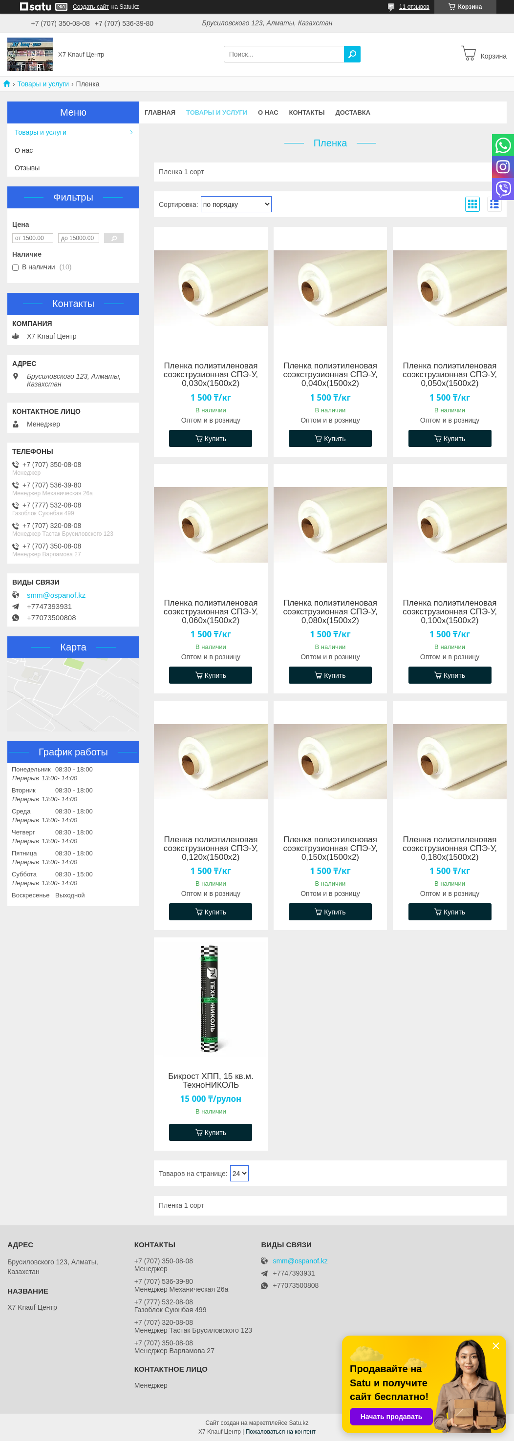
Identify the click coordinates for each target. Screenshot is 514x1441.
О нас (268, 112)
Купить (215, 439)
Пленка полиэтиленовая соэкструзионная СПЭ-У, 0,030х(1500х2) (211, 375)
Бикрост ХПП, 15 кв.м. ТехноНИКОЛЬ (210, 1081)
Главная (160, 112)
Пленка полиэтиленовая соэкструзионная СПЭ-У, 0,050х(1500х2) (450, 375)
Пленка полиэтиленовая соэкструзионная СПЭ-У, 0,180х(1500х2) (450, 848)
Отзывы (27, 168)
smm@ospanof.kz (56, 595)
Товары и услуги (43, 84)
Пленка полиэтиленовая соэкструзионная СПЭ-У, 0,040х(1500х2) (330, 375)
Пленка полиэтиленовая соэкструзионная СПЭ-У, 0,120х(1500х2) (211, 848)
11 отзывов (414, 6)
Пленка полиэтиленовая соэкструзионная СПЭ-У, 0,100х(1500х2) (450, 612)
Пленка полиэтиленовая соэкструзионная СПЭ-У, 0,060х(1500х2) (211, 612)
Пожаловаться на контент (281, 1431)
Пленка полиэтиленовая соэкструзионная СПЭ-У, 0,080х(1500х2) (330, 612)
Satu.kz (298, 1423)
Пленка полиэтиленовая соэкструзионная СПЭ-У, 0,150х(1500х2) (330, 848)
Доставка (352, 112)
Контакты (307, 112)
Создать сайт (91, 6)
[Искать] (352, 54)
